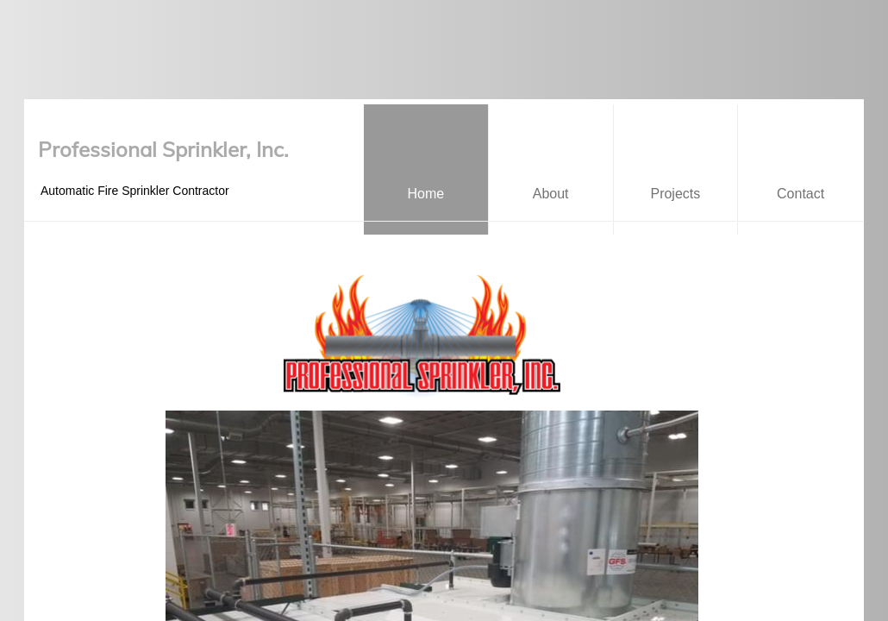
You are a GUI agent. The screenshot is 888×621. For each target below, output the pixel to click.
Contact (800, 193)
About (551, 193)
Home (426, 193)
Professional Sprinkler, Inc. (163, 149)
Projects (675, 193)
